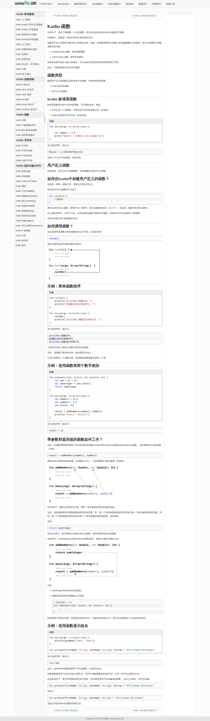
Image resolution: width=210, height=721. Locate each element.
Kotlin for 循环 (22, 99)
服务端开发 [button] (80, 3)
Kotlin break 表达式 (25, 104)
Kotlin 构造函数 (23, 176)
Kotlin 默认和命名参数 (26, 130)
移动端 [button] (130, 3)
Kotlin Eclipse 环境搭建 (27, 29)
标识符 (112, 208)
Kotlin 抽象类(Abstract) (27, 196)
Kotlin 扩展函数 (23, 230)
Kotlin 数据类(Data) (25, 211)
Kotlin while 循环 (24, 94)
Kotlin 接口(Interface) (26, 201)
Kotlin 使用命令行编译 (26, 34)
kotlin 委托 (21, 245)
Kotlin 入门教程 (23, 19)
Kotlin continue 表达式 (26, 109)
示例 (51, 121)
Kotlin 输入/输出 (23, 74)
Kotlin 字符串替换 (24, 150)
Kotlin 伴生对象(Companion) (29, 225)
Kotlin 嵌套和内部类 (25, 206)
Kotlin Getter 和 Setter (26, 181)
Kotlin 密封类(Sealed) (26, 215)
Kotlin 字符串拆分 (24, 155)
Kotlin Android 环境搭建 (27, 39)
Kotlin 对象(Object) (25, 220)
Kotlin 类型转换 (23, 59)
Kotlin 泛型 (21, 235)
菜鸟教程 (105, 718)
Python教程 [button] (114, 3)
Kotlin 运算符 (22, 54)
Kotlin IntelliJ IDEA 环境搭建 (29, 24)
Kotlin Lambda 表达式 (144, 15)
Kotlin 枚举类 (22, 240)
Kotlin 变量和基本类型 (26, 49)
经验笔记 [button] (156, 3)
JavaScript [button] (63, 3)
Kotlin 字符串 (22, 145)
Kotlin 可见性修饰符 (25, 191)
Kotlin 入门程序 (23, 44)
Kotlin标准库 (58, 157)
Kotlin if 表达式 (23, 84)
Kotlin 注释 (21, 69)
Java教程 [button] (97, 3)
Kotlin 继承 (21, 186)
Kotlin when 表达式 (25, 89)
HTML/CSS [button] (46, 3)
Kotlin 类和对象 (23, 171)
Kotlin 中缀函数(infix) (26, 125)
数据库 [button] (143, 3)
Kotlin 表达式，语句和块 (27, 64)
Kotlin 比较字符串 (24, 160)
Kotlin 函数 (21, 120)
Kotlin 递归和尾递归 (25, 135)
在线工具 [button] (170, 3)
